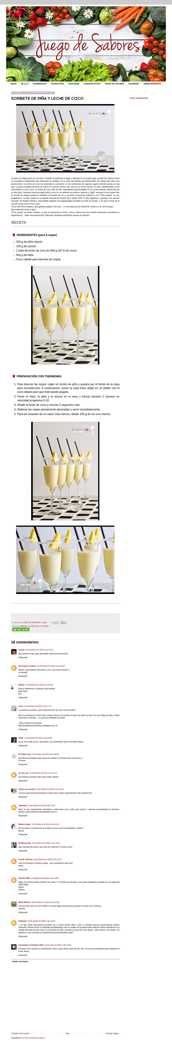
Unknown (22, 805)
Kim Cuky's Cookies (27, 666)
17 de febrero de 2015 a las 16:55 (44, 878)
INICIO (14, 84)
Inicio (67, 1033)
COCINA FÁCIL (57, 84)
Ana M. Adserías (25, 859)
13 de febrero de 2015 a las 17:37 (37, 706)
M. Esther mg (24, 754)
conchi (21, 650)
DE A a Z (24, 84)
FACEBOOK (134, 84)
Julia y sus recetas (26, 789)
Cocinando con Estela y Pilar (31, 945)
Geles (20, 738)
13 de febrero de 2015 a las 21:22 (43, 773)
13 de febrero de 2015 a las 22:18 (49, 789)
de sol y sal (23, 773)
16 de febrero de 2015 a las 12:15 (47, 859)
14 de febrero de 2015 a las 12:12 (41, 805)
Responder (22, 657)
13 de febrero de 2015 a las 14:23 (51, 666)
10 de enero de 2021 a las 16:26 (58, 945)
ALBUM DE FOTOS (92, 84)
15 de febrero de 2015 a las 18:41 (45, 824)
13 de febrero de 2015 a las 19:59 (45, 754)
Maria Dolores (24, 902)
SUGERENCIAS (40, 84)
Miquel (21, 685)
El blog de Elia (24, 843)
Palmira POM (24, 878)
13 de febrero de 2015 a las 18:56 (38, 738)
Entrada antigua (112, 1033)
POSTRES (45, 626)
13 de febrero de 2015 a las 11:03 (39, 650)
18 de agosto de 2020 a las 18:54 (41, 921)
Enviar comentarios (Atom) (34, 1038)
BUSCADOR (74, 84)
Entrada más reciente (20, 1033)
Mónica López (24, 824)
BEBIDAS (23, 626)
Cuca (20, 706)
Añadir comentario (20, 961)
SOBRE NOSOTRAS (152, 84)
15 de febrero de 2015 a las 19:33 (46, 843)
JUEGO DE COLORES (114, 84)
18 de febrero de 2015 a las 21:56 (45, 902)
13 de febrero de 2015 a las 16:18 (39, 685)
